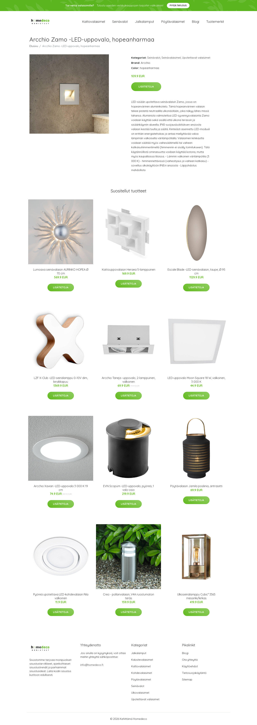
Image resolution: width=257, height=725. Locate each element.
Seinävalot (120, 22)
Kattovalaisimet (93, 22)
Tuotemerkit (215, 22)
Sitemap (187, 679)
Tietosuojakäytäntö (194, 673)
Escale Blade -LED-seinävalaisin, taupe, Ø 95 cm (196, 271)
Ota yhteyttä (190, 659)
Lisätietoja (146, 86)
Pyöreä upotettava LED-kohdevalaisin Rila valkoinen (60, 596)
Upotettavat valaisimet (196, 57)
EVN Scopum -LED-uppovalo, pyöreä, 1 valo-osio (128, 488)
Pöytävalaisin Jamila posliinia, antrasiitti (196, 486)
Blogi (195, 22)
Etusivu (33, 46)
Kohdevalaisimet (141, 673)
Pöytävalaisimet (173, 22)
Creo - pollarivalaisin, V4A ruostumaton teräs (128, 596)
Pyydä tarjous (178, 5)
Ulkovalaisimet (140, 692)
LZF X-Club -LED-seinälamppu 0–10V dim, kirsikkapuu (61, 379)
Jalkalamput (144, 22)
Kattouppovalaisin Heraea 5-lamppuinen (128, 269)
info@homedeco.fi (91, 665)
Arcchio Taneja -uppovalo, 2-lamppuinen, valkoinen (128, 379)
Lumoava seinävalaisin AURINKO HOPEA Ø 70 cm (60, 271)
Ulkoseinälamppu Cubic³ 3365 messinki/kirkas (196, 596)
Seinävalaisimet (171, 57)
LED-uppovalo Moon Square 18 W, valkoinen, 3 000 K (196, 379)
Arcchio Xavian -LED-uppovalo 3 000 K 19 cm (61, 488)
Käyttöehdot (190, 666)
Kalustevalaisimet (142, 659)
